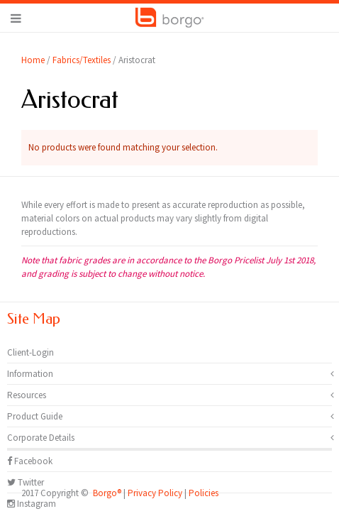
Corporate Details (40, 438)
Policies (203, 493)
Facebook (29, 461)
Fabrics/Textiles (81, 60)
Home (33, 60)
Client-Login (30, 352)
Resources (26, 395)
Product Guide (34, 416)
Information (30, 374)
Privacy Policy (155, 493)
